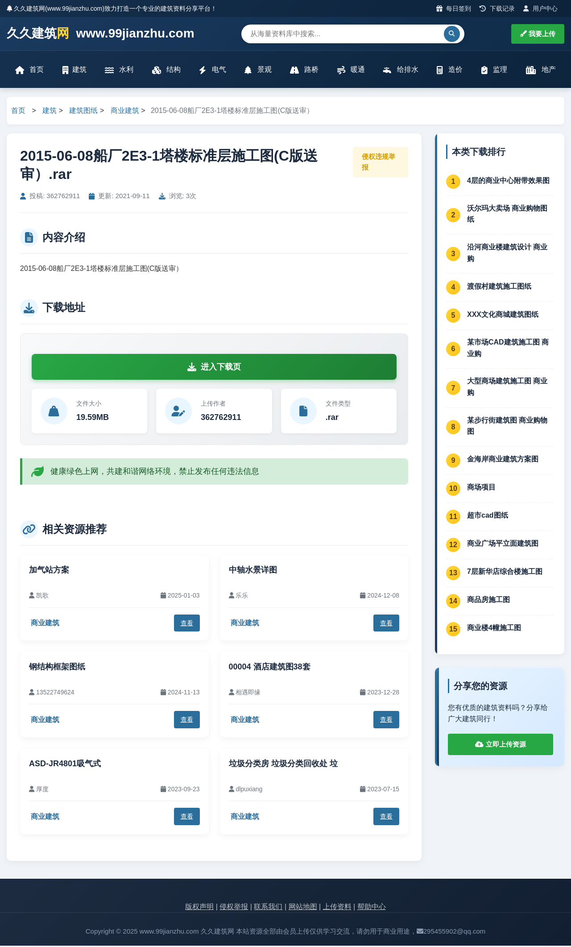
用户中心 (540, 8)
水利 (119, 70)
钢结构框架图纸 (57, 668)
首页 (30, 70)
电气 (212, 70)
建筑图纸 (83, 112)
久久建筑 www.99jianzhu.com (100, 34)
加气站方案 (49, 571)
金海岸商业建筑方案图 (502, 460)
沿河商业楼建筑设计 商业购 (507, 254)
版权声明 (199, 907)
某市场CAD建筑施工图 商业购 (508, 349)
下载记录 (497, 8)
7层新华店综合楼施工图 (504, 573)
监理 (494, 70)
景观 (257, 70)
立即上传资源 (500, 745)
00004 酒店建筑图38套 (269, 668)
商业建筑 (125, 112)
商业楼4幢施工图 (494, 629)
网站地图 (303, 907)
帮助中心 (371, 907)
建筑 (75, 70)
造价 (449, 70)
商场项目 (481, 488)
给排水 (400, 70)
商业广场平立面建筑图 (502, 544)
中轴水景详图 (253, 571)
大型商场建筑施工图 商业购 (507, 388)
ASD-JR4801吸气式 (65, 764)
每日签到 (454, 8)
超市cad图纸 (487, 516)
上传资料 (337, 907)
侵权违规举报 (378, 163)
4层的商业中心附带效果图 (508, 181)
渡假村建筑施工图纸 (499, 287)
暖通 (350, 70)
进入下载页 (214, 367)
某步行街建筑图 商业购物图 (507, 426)
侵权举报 (233, 907)
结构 (166, 70)
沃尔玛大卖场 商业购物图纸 (507, 214)
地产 (540, 70)
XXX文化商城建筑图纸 (502, 315)
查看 (187, 623)
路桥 (304, 70)
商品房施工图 (488, 601)
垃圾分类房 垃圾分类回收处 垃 (283, 764)
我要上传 (537, 33)
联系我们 (268, 907)
